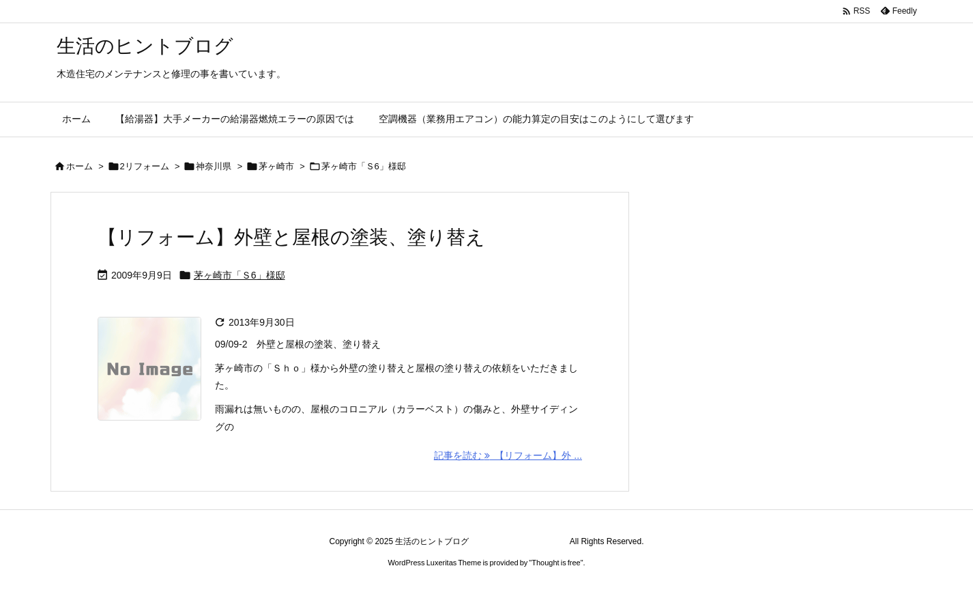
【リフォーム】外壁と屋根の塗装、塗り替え (291, 237)
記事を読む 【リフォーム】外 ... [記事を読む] (508, 455)
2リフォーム (144, 166)
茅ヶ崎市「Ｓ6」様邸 (239, 275)
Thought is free (556, 562)
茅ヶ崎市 (276, 166)
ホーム (79, 166)
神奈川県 (213, 166)
